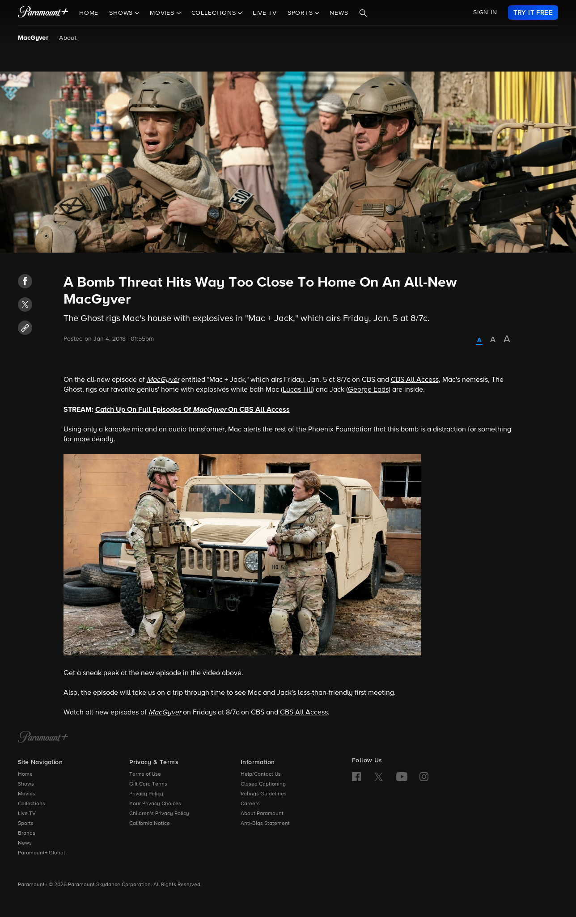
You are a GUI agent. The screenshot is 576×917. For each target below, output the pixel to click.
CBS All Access (415, 380)
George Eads (368, 389)
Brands (26, 833)
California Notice (149, 823)
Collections (31, 804)
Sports (26, 823)
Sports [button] (301, 13)
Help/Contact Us (261, 774)
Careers (250, 804)
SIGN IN (485, 12)
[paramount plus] (43, 12)
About (67, 38)
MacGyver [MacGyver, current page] (33, 38)
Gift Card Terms (148, 784)
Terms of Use (145, 774)
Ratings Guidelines (264, 794)
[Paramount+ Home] (43, 737)
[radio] (479, 341)
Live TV (265, 13)
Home (88, 13)
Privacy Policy (146, 794)
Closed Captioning (263, 784)
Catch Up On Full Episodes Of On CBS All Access (192, 409)
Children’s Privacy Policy (159, 813)
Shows (26, 784)
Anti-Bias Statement (265, 823)
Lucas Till (297, 389)
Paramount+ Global (41, 853)
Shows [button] (122, 13)
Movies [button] (163, 13)
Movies (26, 794)
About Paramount (262, 813)
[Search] (363, 13)
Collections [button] (214, 13)
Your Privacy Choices (155, 804)
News (339, 13)
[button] (25, 281)
